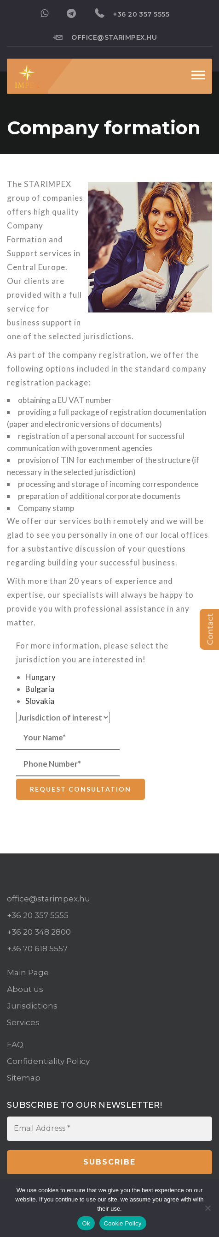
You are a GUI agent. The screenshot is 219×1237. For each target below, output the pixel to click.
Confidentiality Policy (48, 1061)
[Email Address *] (109, 1129)
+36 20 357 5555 (132, 13)
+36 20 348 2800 (39, 932)
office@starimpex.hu (105, 37)
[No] (207, 1208)
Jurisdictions (32, 1005)
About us (25, 989)
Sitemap (23, 1077)
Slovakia (39, 701)
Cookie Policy (123, 1223)
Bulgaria (39, 689)
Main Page (28, 972)
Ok (86, 1223)
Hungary (40, 677)
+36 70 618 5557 (37, 948)
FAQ (15, 1044)
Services (23, 1022)
